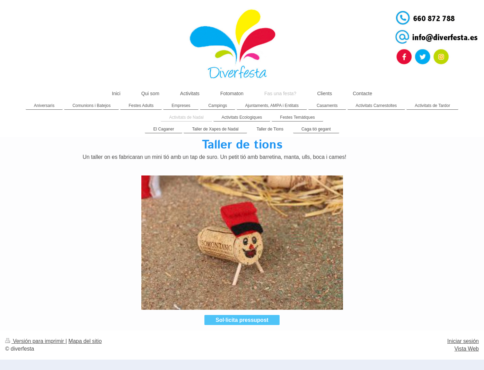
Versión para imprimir (35, 341)
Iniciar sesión (463, 341)
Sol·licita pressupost (242, 320)
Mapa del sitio (85, 341)
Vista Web (467, 349)
